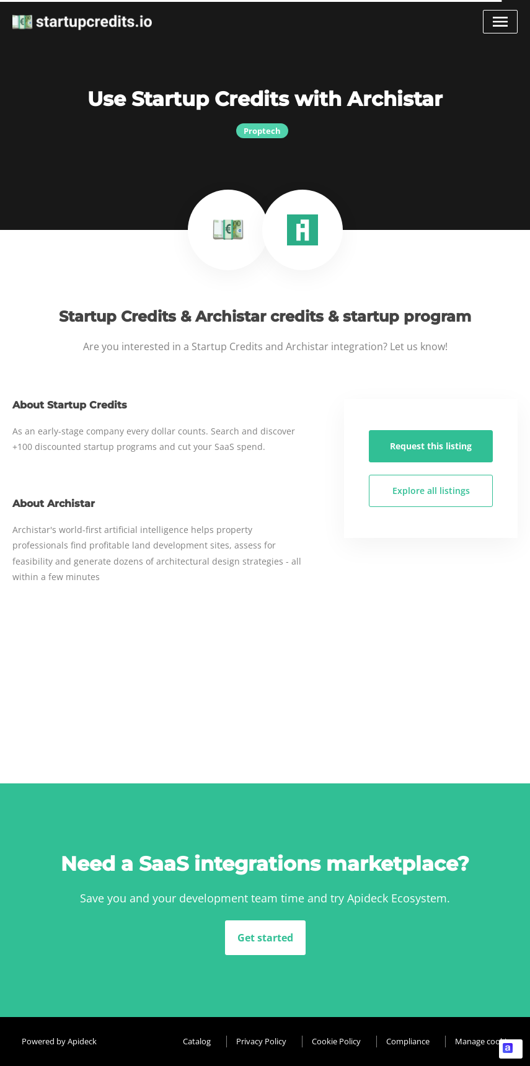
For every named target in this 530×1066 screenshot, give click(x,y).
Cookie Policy (336, 1041)
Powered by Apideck (59, 1041)
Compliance (408, 1041)
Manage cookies (485, 1041)
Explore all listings (431, 490)
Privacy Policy (261, 1041)
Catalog (197, 1041)
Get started (265, 938)
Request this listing (431, 446)
